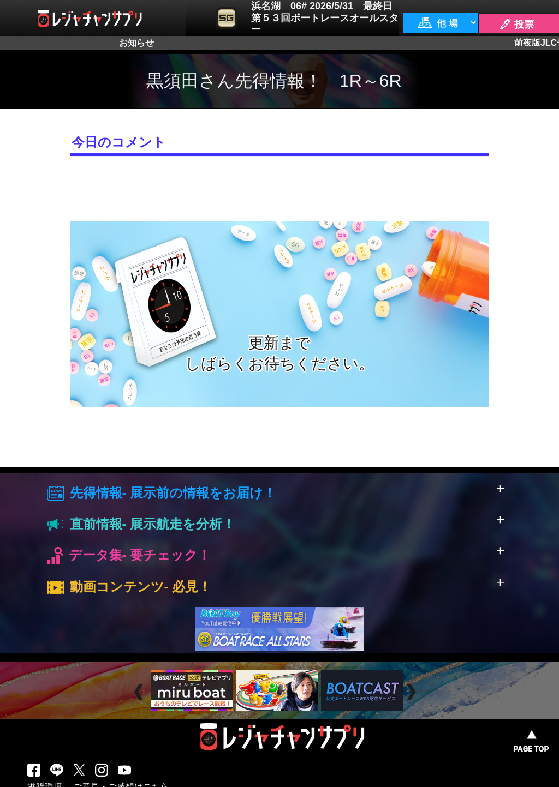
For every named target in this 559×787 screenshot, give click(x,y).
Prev (140, 692)
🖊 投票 (516, 24)
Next (412, 692)
